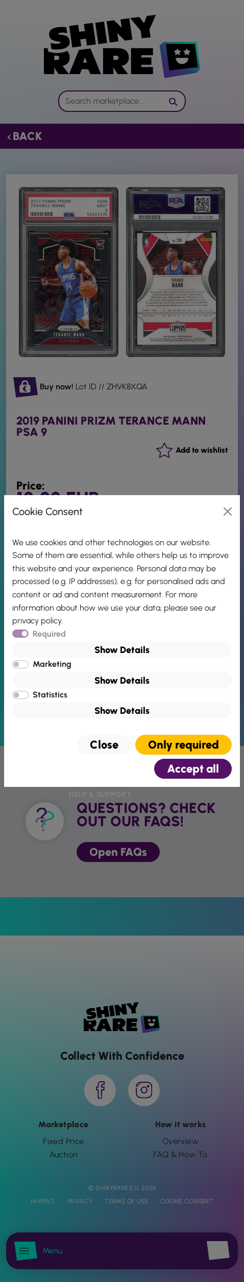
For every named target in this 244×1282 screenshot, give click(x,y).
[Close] (227, 511)
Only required (183, 745)
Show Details (122, 650)
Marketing (52, 664)
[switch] (20, 664)
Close (104, 745)
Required (49, 634)
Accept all (193, 769)
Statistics (50, 695)
